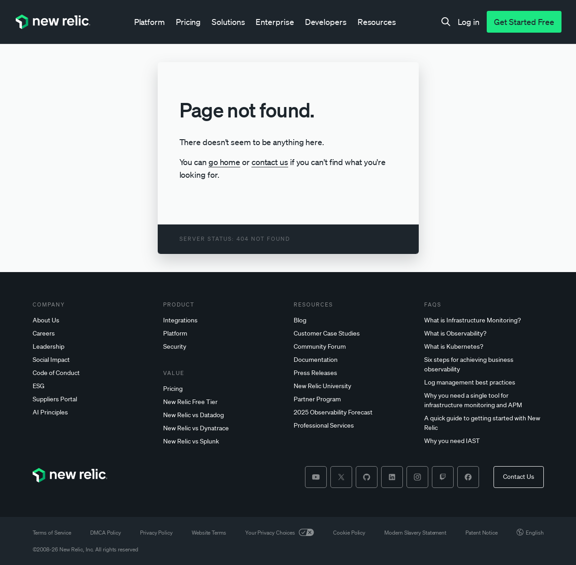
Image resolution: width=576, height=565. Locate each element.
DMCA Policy (105, 532)
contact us (270, 162)
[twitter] (341, 477)
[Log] (484, 382)
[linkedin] (392, 477)
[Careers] (92, 333)
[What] (484, 320)
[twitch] (443, 477)
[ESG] (92, 386)
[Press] (353, 373)
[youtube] (316, 477)
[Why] (484, 400)
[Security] (223, 346)
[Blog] (353, 320)
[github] (367, 477)
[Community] (353, 346)
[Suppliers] (92, 399)
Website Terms (209, 532)
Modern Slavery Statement (415, 532)
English (530, 532)
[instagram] (417, 477)
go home (224, 162)
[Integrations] (223, 320)
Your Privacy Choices (279, 532)
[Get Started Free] (524, 22)
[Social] (92, 360)
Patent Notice (481, 532)
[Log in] (468, 21)
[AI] (92, 412)
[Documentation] (353, 360)
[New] (223, 402)
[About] (92, 320)
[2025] (353, 412)
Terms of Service (52, 532)
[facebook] (468, 477)
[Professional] (353, 425)
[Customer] (353, 333)
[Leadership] (92, 346)
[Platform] (223, 333)
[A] (484, 423)
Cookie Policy (349, 532)
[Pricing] (223, 389)
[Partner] (353, 399)
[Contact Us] (519, 477)
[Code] (92, 373)
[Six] (484, 364)
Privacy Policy (156, 532)
